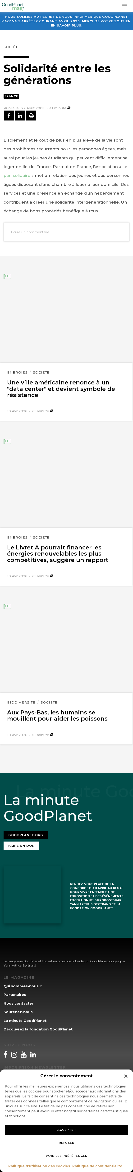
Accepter (66, 1130)
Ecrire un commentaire (30, 232)
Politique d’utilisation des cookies (39, 1166)
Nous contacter (18, 1003)
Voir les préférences (66, 1156)
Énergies (17, 372)
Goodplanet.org (25, 835)
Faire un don (21, 845)
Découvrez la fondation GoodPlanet (38, 1029)
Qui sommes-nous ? (23, 986)
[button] (126, 1076)
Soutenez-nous (18, 1012)
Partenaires (15, 994)
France (11, 96)
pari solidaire (17, 175)
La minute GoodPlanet (25, 1020)
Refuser (66, 1143)
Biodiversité (21, 702)
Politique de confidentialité (97, 1166)
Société (12, 47)
